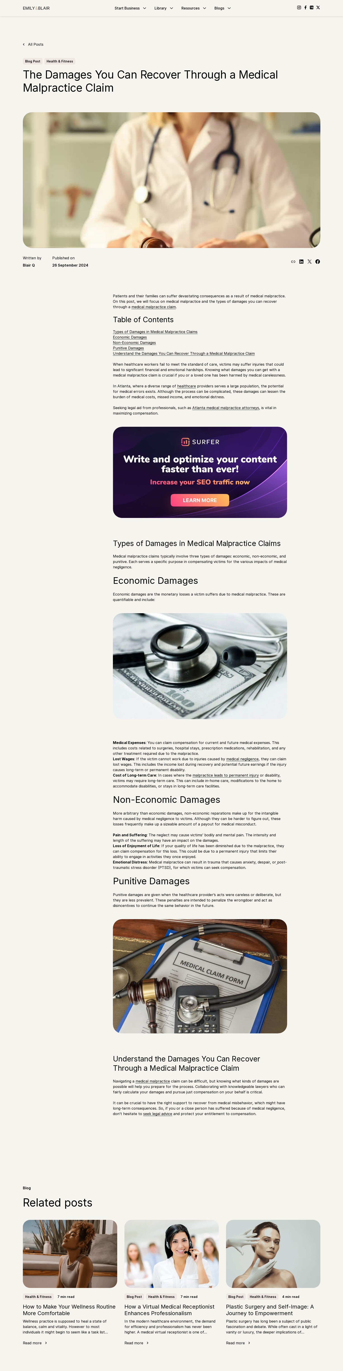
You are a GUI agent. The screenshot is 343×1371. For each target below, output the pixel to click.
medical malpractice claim (153, 307)
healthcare (186, 386)
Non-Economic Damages (134, 342)
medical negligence (242, 759)
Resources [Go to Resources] (194, 8)
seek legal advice (157, 1113)
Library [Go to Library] (164, 8)
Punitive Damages (128, 348)
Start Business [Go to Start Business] (131, 8)
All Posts (35, 44)
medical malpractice (153, 1081)
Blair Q (29, 265)
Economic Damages (130, 337)
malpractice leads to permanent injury (226, 775)
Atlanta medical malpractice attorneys (225, 407)
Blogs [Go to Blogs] (223, 8)
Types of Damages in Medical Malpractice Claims (155, 331)
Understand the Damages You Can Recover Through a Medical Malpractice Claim (184, 353)
